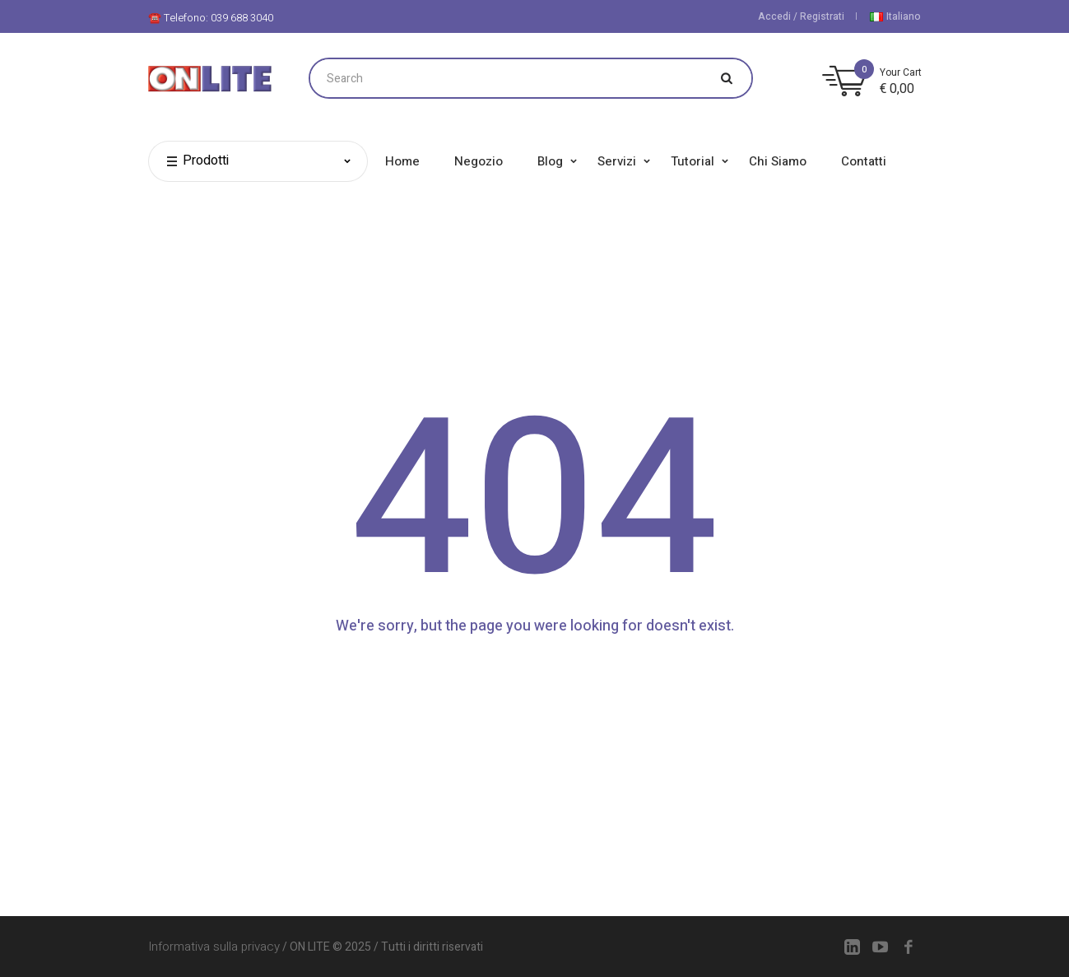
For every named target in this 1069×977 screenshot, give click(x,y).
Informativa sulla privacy (214, 946)
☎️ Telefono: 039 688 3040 (210, 18)
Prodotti (197, 161)
